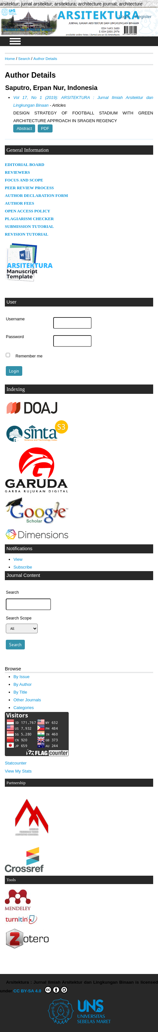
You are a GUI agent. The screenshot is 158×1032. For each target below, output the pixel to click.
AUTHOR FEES (19, 203)
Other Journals (27, 699)
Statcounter (15, 763)
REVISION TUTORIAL (26, 234)
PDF (45, 128)
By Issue (22, 676)
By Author (23, 684)
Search (24, 58)
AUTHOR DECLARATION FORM (36, 195)
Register (143, 16)
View (18, 559)
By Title (20, 692)
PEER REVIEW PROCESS (29, 188)
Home (10, 58)
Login (124, 16)
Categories (24, 707)
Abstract (24, 128)
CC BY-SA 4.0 (41, 989)
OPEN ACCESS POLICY (27, 211)
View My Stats (18, 771)
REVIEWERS (17, 172)
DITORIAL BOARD (26, 164)
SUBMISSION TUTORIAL (29, 226)
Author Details (45, 58)
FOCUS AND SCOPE (24, 180)
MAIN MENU (15, 41)
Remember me (29, 356)
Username (15, 319)
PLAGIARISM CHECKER (29, 219)
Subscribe (23, 567)
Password (15, 337)
